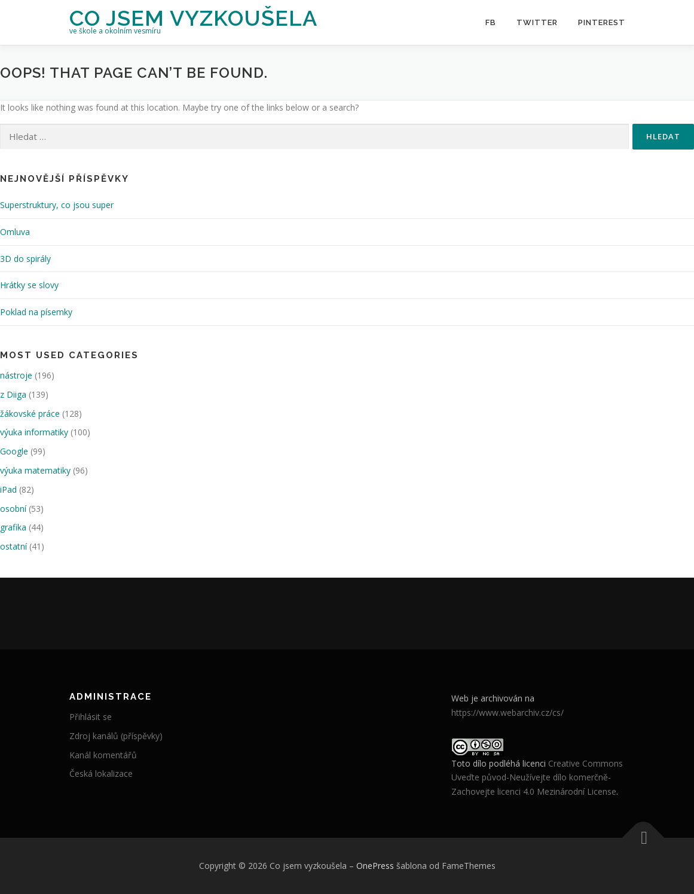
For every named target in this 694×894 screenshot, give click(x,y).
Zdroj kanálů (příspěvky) (116, 736)
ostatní (13, 546)
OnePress (375, 865)
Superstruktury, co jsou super (57, 204)
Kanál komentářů (103, 755)
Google (14, 451)
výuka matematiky (35, 470)
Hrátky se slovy (29, 285)
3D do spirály (25, 258)
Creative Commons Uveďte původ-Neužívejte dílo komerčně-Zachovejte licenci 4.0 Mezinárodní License (537, 778)
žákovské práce (30, 413)
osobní (13, 508)
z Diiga (13, 394)
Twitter (537, 22)
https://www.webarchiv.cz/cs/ (507, 712)
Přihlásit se (90, 716)
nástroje (16, 375)
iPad (8, 489)
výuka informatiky (34, 432)
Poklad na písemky (36, 312)
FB (490, 22)
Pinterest (601, 22)
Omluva (15, 231)
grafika (13, 527)
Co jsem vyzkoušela (193, 17)
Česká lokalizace (101, 773)
